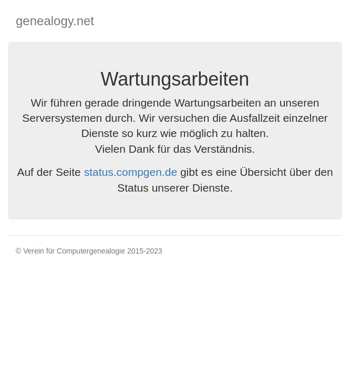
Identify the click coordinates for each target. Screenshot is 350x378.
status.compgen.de (130, 172)
